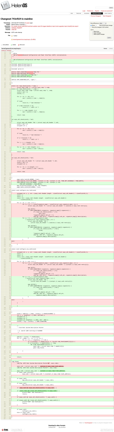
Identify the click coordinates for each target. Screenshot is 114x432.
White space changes (99, 34)
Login (83, 11)
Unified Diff (52, 427)
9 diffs (33, 39)
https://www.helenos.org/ (106, 430)
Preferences (90, 11)
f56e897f (19, 28)
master (15, 26)
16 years (27, 23)
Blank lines (96, 31)
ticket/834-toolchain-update (29, 26)
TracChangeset (88, 423)
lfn (12, 26)
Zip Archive (62, 427)
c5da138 (13, 29)
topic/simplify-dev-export (71, 26)
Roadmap (86, 13)
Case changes (97, 33)
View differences (94, 23)
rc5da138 (3, 50)
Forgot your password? (106, 11)
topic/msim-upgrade (58, 26)
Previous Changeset (96, 16)
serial (19, 26)
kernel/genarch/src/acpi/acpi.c (22, 39)
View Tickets (108, 13)
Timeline (78, 13)
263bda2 (13, 28)
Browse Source (97, 13)
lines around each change (103, 25)
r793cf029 (8, 50)
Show (93, 25)
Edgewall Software (17, 430)
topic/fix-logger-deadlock (45, 26)
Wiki (72, 13)
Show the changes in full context (99, 27)
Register (97, 11)
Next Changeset (107, 16)
